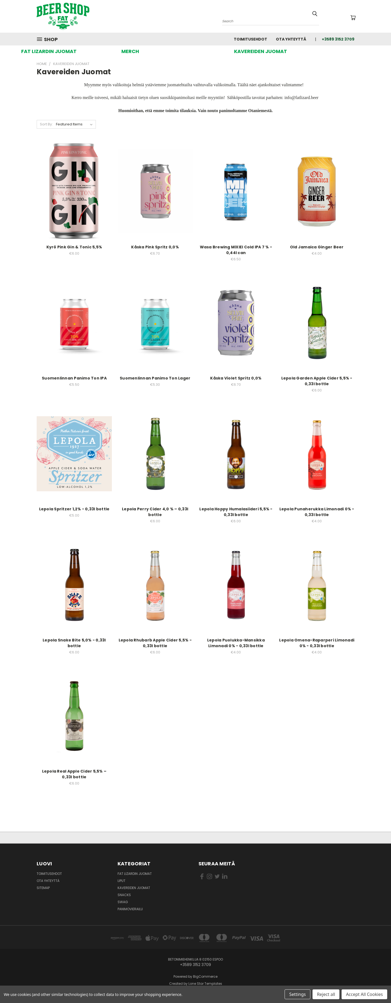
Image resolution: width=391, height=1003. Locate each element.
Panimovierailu (130, 909)
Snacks (124, 895)
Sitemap (43, 887)
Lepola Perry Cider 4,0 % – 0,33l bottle (155, 511)
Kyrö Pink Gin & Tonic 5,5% (74, 247)
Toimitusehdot (250, 39)
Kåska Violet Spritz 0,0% (235, 378)
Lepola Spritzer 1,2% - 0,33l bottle (74, 509)
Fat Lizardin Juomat (135, 873)
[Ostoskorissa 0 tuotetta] (353, 17)
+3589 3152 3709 (338, 39)
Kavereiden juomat (134, 887)
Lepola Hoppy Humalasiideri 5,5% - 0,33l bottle (235, 511)
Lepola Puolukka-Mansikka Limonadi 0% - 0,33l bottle (236, 643)
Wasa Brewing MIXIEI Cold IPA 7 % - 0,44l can (236, 249)
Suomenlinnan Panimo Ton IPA (74, 378)
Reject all (326, 994)
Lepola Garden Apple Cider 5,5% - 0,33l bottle (316, 381)
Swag (123, 902)
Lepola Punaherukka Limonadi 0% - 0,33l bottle (316, 511)
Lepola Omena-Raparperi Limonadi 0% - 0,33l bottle (316, 643)
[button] (49, 51)
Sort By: (46, 124)
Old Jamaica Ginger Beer (317, 247)
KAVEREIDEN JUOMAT (260, 51)
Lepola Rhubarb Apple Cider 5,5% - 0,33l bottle (155, 643)
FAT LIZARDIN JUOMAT (49, 51)
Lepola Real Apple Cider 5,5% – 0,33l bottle (74, 774)
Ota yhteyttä (291, 39)
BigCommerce (205, 976)
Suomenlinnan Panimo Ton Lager (155, 378)
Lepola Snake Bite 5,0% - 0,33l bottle (74, 643)
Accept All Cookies (364, 994)
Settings (297, 994)
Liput (121, 880)
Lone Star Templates (205, 983)
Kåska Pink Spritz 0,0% (155, 247)
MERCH (130, 51)
